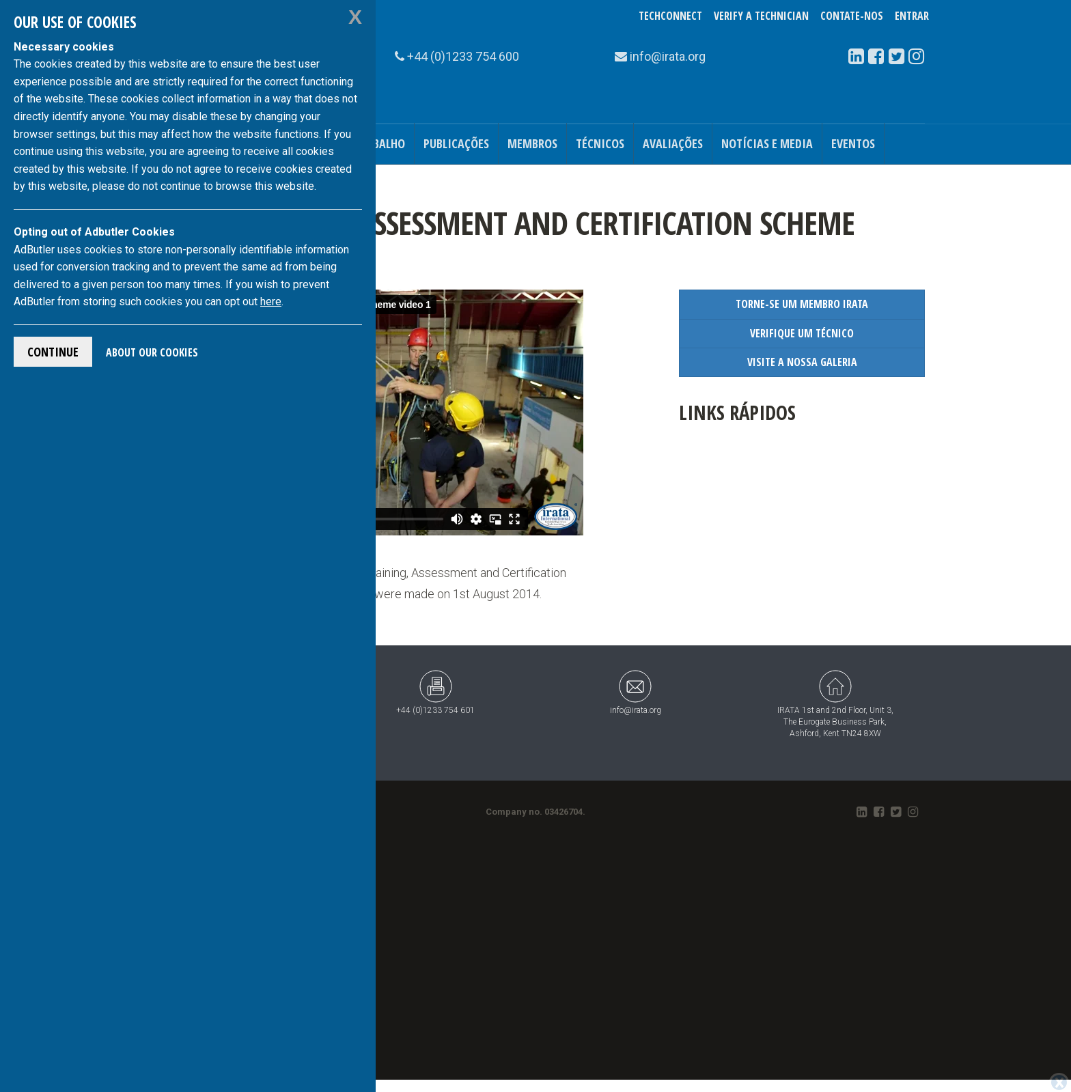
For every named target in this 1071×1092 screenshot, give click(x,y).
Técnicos (600, 143)
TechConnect (670, 15)
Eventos (853, 143)
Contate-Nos (851, 15)
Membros (532, 143)
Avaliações (673, 143)
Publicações (456, 143)
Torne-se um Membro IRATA (802, 303)
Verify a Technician (761, 15)
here (270, 301)
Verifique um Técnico (802, 333)
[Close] (1059, 1082)
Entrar (912, 15)
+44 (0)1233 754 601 (435, 692)
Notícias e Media (767, 143)
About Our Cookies (152, 352)
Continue (53, 352)
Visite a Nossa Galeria (802, 361)
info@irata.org (635, 692)
